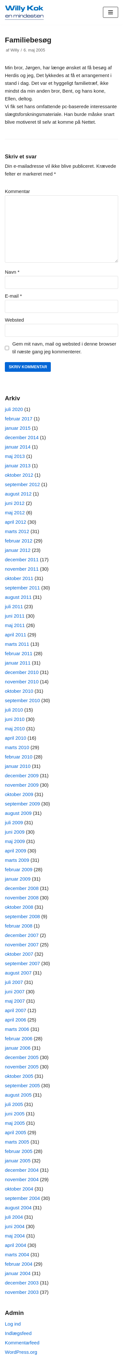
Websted (14, 320)
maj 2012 (15, 512)
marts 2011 (17, 644)
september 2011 (22, 587)
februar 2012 (18, 540)
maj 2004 (15, 1235)
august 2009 (18, 813)
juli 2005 (14, 1104)
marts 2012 (17, 531)
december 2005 (22, 1057)
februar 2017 (18, 418)
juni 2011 (15, 616)
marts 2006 (17, 1029)
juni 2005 (15, 1113)
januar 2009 (17, 879)
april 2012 (15, 522)
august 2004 (18, 1207)
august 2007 (18, 972)
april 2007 (15, 1010)
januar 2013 (17, 465)
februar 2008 (18, 926)
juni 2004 (15, 1226)
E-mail (13, 296)
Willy (14, 50)
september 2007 (22, 963)
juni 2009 (15, 832)
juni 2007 (15, 991)
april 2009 (15, 850)
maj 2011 (15, 625)
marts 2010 (17, 747)
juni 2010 (15, 719)
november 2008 (22, 897)
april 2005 (15, 1132)
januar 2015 (17, 428)
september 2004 (22, 1198)
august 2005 (18, 1095)
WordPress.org (21, 1352)
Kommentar (17, 191)
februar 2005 (18, 1151)
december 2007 (22, 935)
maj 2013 (15, 456)
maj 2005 (15, 1123)
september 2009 (22, 803)
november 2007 (22, 944)
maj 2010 (15, 728)
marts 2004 (17, 1254)
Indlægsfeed (18, 1333)
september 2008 (22, 916)
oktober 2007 (19, 954)
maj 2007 (15, 1001)
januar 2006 (17, 1048)
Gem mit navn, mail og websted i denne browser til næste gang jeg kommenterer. (64, 347)
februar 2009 (18, 869)
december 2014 (22, 437)
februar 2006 (18, 1038)
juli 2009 (14, 822)
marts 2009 (17, 860)
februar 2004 (18, 1264)
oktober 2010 (19, 691)
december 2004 (22, 1170)
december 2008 (22, 888)
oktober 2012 (19, 475)
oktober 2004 (19, 1189)
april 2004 (15, 1245)
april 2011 (15, 634)
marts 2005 (17, 1142)
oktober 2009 (19, 794)
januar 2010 (17, 766)
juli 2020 (14, 409)
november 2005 (22, 1066)
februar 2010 (18, 756)
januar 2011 (17, 663)
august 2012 (18, 493)
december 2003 (22, 1282)
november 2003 (22, 1292)
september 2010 (22, 700)
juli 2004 (14, 1217)
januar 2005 (17, 1160)
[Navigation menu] (110, 12)
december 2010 (22, 672)
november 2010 (22, 681)
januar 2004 (17, 1273)
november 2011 (22, 569)
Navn (12, 272)
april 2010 (15, 738)
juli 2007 (14, 982)
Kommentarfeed (22, 1342)
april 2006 (15, 1019)
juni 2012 (15, 503)
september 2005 (22, 1085)
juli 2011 (14, 606)
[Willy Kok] (24, 12)
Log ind (13, 1324)
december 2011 (22, 559)
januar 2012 (17, 550)
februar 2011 (18, 653)
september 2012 (22, 484)
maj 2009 (15, 841)
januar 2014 (17, 447)
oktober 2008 (19, 907)
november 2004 (22, 1179)
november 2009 (22, 785)
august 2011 (18, 597)
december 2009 (22, 775)
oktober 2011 (19, 578)
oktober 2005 (19, 1076)
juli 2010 (14, 710)
